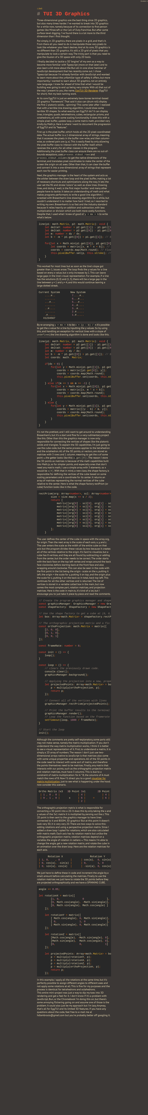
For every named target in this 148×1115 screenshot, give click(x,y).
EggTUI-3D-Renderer (86, 91)
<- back (39, 8)
